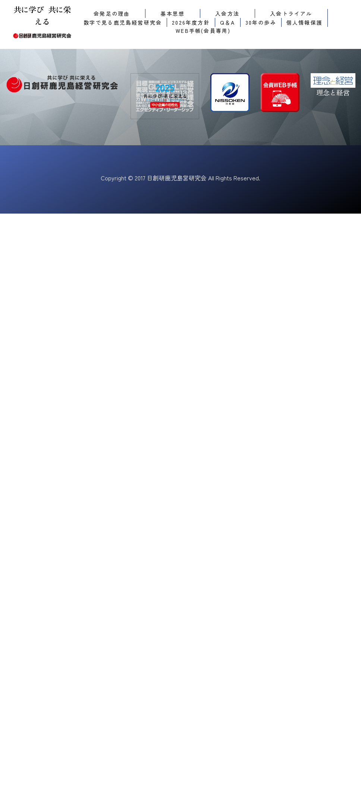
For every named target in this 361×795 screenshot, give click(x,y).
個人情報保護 (304, 22)
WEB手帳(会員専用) (203, 30)
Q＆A (227, 22)
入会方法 (227, 13)
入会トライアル (291, 13)
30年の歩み (260, 22)
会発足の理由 (112, 13)
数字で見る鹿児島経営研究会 (123, 22)
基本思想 (172, 13)
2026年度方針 (191, 22)
